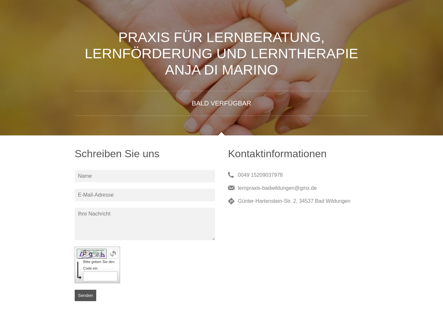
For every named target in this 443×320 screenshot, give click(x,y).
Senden (85, 295)
